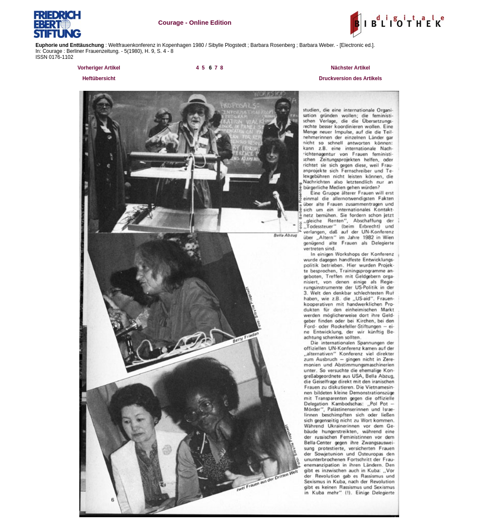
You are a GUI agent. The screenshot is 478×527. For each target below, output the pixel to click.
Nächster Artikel (350, 68)
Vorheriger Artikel (99, 68)
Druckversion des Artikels (350, 78)
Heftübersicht (98, 78)
